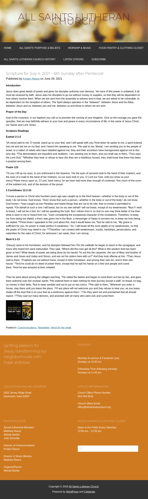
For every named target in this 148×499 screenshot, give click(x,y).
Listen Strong (73, 59)
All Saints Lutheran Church (74, 19)
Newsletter (44, 327)
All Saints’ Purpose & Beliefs (39, 48)
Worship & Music (79, 48)
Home (7, 48)
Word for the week (61, 327)
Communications (27, 327)
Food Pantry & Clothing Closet (121, 48)
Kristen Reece (31, 78)
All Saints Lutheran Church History (30, 59)
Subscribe (98, 59)
